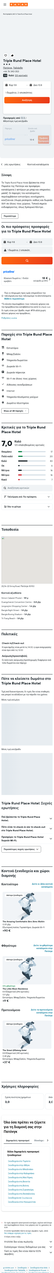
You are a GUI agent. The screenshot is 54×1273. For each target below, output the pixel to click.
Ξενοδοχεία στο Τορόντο (19, 1161)
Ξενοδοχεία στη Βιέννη (18, 1185)
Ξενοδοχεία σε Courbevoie (20, 1198)
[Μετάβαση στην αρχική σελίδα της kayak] (19, 4)
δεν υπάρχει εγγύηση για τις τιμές (17, 1233)
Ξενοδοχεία (21, 1268)
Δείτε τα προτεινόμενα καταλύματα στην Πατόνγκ (42, 1012)
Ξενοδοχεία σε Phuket (37, 1270)
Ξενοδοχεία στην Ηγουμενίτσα (22, 1202)
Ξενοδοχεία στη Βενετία (19, 1181)
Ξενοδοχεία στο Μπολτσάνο (20, 1169)
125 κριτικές (21, 75)
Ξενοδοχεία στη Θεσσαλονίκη (21, 1193)
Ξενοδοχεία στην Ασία (38, 1268)
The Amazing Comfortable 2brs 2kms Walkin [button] (23, 921)
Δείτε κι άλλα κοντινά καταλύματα (42, 885)
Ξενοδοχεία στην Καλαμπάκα (21, 1173)
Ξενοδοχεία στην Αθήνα (19, 1165)
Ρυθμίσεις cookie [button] (9, 318)
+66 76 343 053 (11, 71)
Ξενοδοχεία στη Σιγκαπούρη (21, 1189)
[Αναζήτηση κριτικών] (29, 488)
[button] (5, 4)
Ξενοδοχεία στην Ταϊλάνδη (14, 1270)
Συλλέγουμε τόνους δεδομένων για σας (28, 1247)
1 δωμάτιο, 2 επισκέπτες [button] (19, 92)
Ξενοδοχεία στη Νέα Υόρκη (20, 1177)
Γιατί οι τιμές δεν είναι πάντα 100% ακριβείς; (28, 1252)
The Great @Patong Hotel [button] (14, 1050)
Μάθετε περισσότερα (14, 298)
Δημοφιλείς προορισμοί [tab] (18, 1140)
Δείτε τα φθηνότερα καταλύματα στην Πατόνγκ (43, 948)
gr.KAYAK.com (8, 1268)
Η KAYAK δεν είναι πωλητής (28, 1241)
